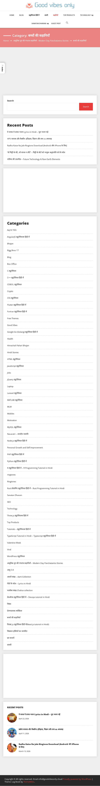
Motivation (12, 420)
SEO (9, 502)
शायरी (46, 15)
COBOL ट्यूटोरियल (14, 284)
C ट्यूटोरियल (11, 270)
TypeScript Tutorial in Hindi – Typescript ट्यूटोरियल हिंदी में (31, 536)
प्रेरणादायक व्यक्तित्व (14, 610)
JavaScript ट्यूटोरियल (15, 366)
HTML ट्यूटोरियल (13, 359)
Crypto (10, 291)
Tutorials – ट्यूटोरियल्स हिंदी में (19, 529)
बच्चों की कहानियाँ (13, 617)
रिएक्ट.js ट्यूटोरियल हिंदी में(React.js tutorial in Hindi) (28, 624)
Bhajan (10, 243)
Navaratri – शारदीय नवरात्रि (17, 434)
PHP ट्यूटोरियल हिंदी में (15, 454)
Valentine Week (14, 542)
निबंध (9, 604)
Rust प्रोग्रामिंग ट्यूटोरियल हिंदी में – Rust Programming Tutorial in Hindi (35, 488)
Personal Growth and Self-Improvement (25, 447)
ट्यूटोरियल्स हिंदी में (34, 15)
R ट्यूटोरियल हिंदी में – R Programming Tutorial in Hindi (29, 468)
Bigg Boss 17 (13, 250)
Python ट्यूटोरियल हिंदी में (17, 461)
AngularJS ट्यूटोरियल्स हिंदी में (18, 237)
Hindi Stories (13, 352)
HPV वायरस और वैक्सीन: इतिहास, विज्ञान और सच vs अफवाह (29, 138)
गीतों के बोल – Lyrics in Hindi (19, 583)
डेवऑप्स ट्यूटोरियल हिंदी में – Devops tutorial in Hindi (28, 597)
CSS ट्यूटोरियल (12, 298)
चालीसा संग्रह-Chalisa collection (20, 590)
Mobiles (10, 413)
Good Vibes (12, 325)
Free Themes (13, 318)
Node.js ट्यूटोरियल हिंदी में (17, 440)
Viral (9, 549)
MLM (9, 406)
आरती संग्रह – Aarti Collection (19, 576)
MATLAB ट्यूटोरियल (14, 400)
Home (11, 15)
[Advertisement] (50, 76)
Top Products (69, 15)
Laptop (10, 386)
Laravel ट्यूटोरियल (14, 393)
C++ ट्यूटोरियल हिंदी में (15, 277)
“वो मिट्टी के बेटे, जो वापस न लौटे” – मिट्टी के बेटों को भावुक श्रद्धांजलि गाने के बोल (36, 152)
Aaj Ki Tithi (11, 230)
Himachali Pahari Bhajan (18, 345)
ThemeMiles (28, 782)
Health (10, 338)
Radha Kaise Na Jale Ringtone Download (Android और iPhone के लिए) (37, 145)
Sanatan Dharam (39, 23)
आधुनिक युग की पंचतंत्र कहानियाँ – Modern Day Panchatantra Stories (35, 563)
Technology (85, 15)
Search (10, 100)
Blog (21, 15)
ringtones (11, 474)
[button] (67, 25)
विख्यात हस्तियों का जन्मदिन (17, 631)
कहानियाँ (55, 15)
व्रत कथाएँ (10, 637)
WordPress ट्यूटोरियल (16, 556)
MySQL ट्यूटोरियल (14, 427)
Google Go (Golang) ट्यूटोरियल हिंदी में (22, 332)
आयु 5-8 (10, 570)
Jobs (9, 372)
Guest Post (56, 23)
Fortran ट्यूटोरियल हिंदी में (17, 311)
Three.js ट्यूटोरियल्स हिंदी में (17, 515)
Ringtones (11, 481)
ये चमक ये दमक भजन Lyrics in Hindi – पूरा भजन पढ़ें (27, 132)
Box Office (11, 264)
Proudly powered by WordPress (77, 779)
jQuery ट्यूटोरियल (14, 379)
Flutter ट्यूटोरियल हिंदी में (16, 304)
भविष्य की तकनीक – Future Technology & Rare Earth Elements (33, 159)
